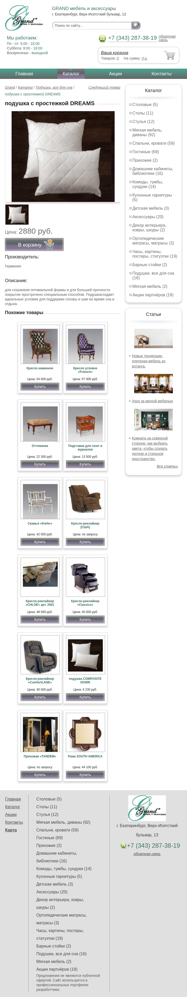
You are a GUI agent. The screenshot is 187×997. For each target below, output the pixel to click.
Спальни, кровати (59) (153, 143)
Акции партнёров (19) (153, 295)
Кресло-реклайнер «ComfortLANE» (40, 680)
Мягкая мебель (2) (149, 286)
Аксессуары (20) (148, 217)
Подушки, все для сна (54, 87)
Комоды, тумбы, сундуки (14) (147, 184)
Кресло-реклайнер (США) (85, 525)
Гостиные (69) (145, 152)
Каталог (71, 73)
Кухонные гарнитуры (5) (59, 876)
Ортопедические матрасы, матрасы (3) (153, 240)
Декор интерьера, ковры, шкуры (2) (149, 227)
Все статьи (167, 466)
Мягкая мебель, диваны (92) (147, 132)
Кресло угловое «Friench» (85, 370)
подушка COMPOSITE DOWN (85, 680)
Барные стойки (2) (149, 265)
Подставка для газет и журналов (85, 447)
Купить (40, 387)
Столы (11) (142, 113)
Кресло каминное (40, 368)
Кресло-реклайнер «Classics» (85, 603)
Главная (24, 73)
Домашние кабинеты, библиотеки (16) (152, 171)
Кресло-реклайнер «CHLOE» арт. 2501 (40, 603)
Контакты (161, 73)
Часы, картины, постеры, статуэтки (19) (154, 253)
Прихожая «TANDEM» (40, 756)
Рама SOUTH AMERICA (85, 756)
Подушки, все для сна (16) (61, 954)
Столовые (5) (145, 104)
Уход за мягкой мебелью (152, 401)
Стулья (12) (143, 121)
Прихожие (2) (145, 160)
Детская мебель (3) (150, 208)
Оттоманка (40, 446)
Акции (115, 73)
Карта (11, 830)
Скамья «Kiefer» (40, 523)
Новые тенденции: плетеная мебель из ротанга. (148, 361)
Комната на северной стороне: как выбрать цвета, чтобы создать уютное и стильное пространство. (150, 448)
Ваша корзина (114, 53)
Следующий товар (104, 87)
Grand (10, 87)
